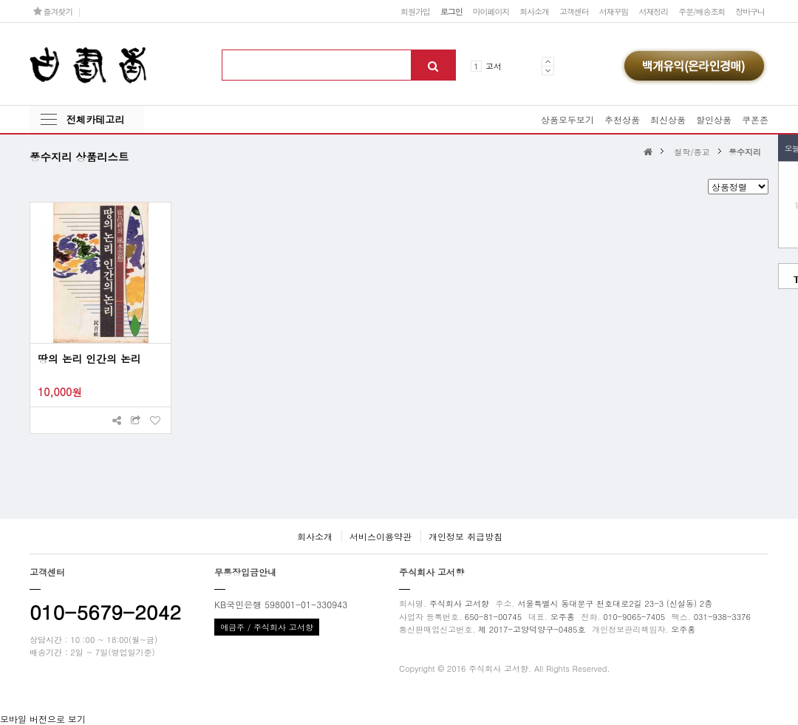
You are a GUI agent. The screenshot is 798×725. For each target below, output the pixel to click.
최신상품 (668, 119)
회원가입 (415, 11)
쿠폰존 (755, 119)
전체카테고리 (95, 119)
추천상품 (622, 119)
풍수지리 (745, 151)
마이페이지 (491, 11)
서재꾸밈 (614, 11)
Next (548, 70)
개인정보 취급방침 (465, 536)
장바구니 (750, 11)
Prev (548, 61)
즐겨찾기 (52, 11)
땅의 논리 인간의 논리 (89, 358)
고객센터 (574, 11)
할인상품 (714, 119)
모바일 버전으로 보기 (43, 718)
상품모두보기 (567, 119)
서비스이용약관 (380, 536)
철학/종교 (692, 151)
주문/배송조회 (701, 11)
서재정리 (653, 11)
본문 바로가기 (0, 0)
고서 (493, 66)
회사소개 (534, 11)
